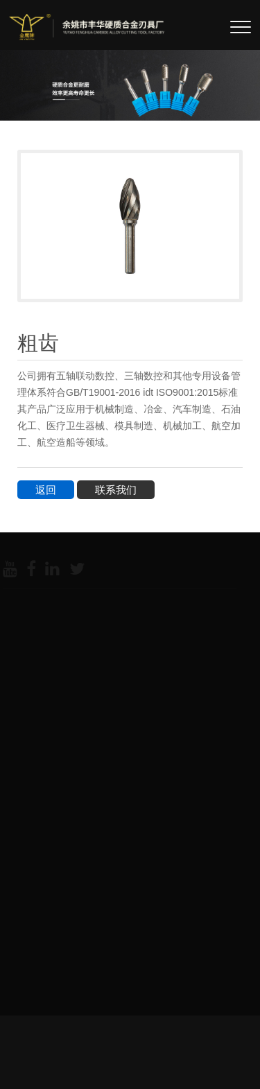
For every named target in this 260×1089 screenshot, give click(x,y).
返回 (45, 490)
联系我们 (116, 490)
